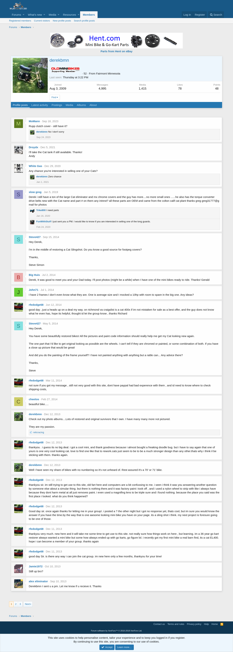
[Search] (216, 14)
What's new (35, 14)
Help (206, 624)
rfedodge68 (36, 304)
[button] (23, 14)
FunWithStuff (43, 221)
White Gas (35, 166)
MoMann (34, 121)
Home (215, 624)
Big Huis (34, 274)
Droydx (33, 147)
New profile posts (62, 20)
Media (52, 14)
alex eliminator (38, 581)
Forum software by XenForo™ (116, 631)
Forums (16, 14)
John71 (33, 289)
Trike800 (41, 210)
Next (27, 604)
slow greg (35, 192)
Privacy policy (194, 624)
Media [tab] (69, 105)
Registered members (20, 20)
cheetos (34, 399)
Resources (69, 14)
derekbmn (42, 131)
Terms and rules (175, 624)
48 (216, 88)
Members (89, 14)
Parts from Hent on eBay (116, 51)
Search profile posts (84, 20)
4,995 (102, 88)
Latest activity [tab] (40, 105)
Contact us (159, 624)
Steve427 (35, 237)
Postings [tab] (57, 105)
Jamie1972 (36, 566)
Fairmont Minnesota (108, 73)
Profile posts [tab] (20, 105)
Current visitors (42, 20)
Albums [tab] (81, 105)
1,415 (143, 88)
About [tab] (93, 105)
